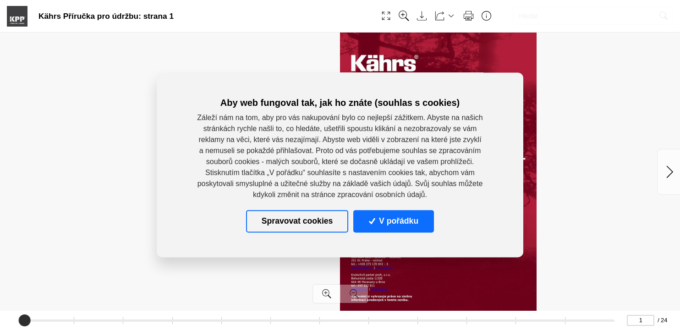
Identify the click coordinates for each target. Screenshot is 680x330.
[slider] (24, 320)
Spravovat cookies (297, 221)
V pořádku (393, 221)
